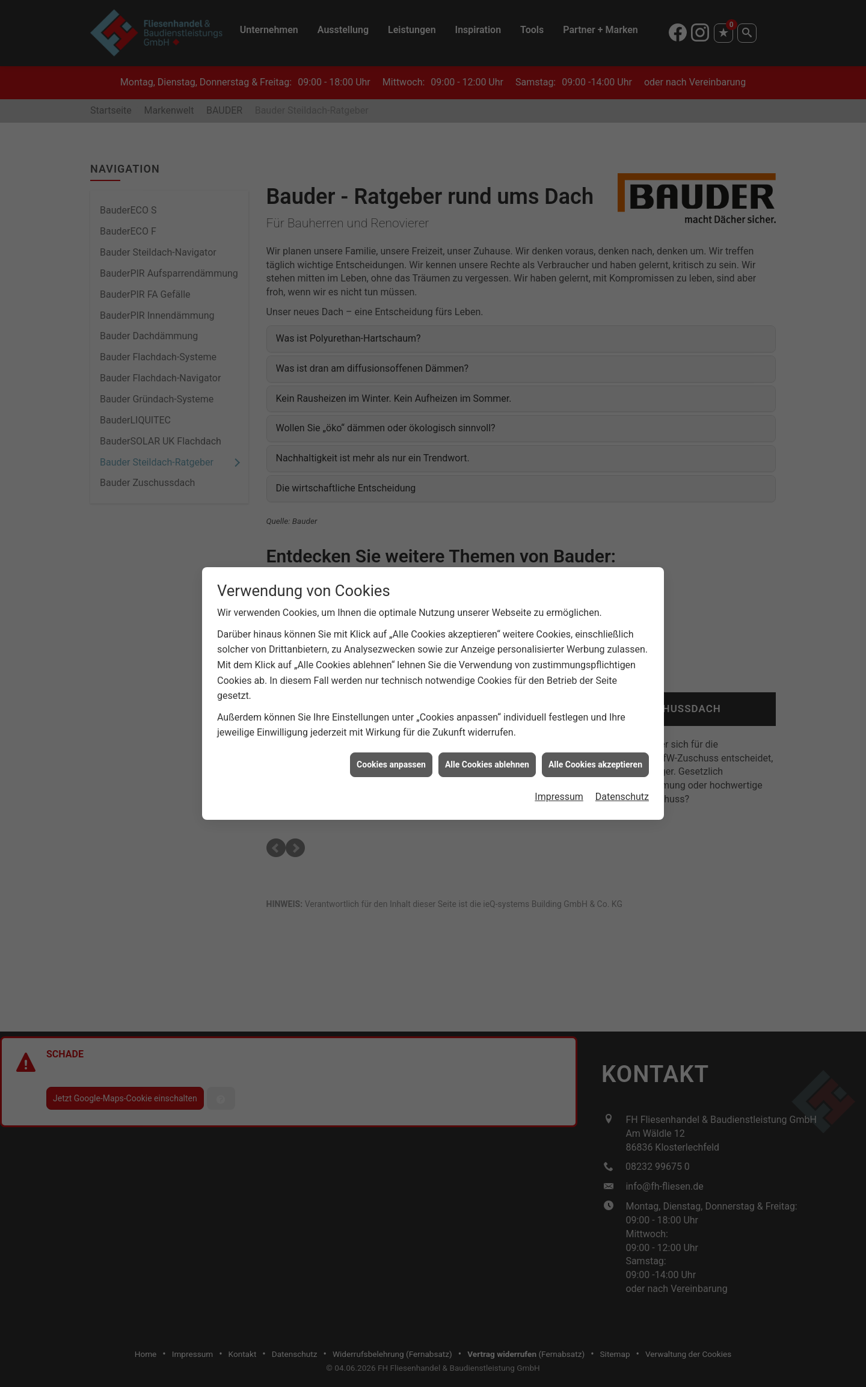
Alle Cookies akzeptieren (595, 728)
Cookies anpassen (391, 728)
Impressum (559, 761)
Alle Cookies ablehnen (487, 728)
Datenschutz (622, 761)
